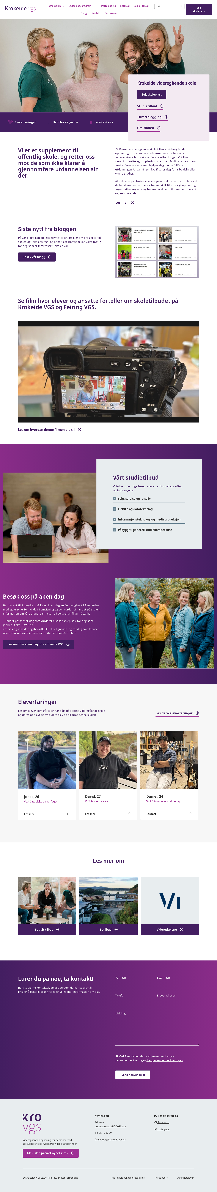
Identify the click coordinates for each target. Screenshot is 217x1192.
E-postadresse (166, 996)
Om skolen (56, 6)
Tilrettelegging (107, 6)
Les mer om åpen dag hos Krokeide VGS (35, 644)
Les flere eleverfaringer (174, 713)
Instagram (162, 1129)
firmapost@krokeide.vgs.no (110, 1140)
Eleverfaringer (22, 122)
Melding (120, 1014)
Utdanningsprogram (82, 6)
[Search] (181, 6)
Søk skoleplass (199, 9)
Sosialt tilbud (141, 6)
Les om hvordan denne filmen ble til (46, 429)
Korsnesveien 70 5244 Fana (110, 1126)
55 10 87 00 (105, 1133)
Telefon (120, 996)
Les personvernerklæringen (164, 1061)
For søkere (111, 13)
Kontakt (96, 13)
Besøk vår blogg (37, 257)
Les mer (121, 202)
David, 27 (93, 796)
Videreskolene (167, 930)
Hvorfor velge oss (62, 122)
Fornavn (120, 978)
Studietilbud (147, 106)
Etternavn (163, 978)
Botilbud (125, 6)
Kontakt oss (100, 122)
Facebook (161, 1122)
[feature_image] (47, 759)
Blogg (84, 13)
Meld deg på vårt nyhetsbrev (47, 1153)
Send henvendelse (133, 1075)
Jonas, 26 (31, 797)
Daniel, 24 (154, 796)
